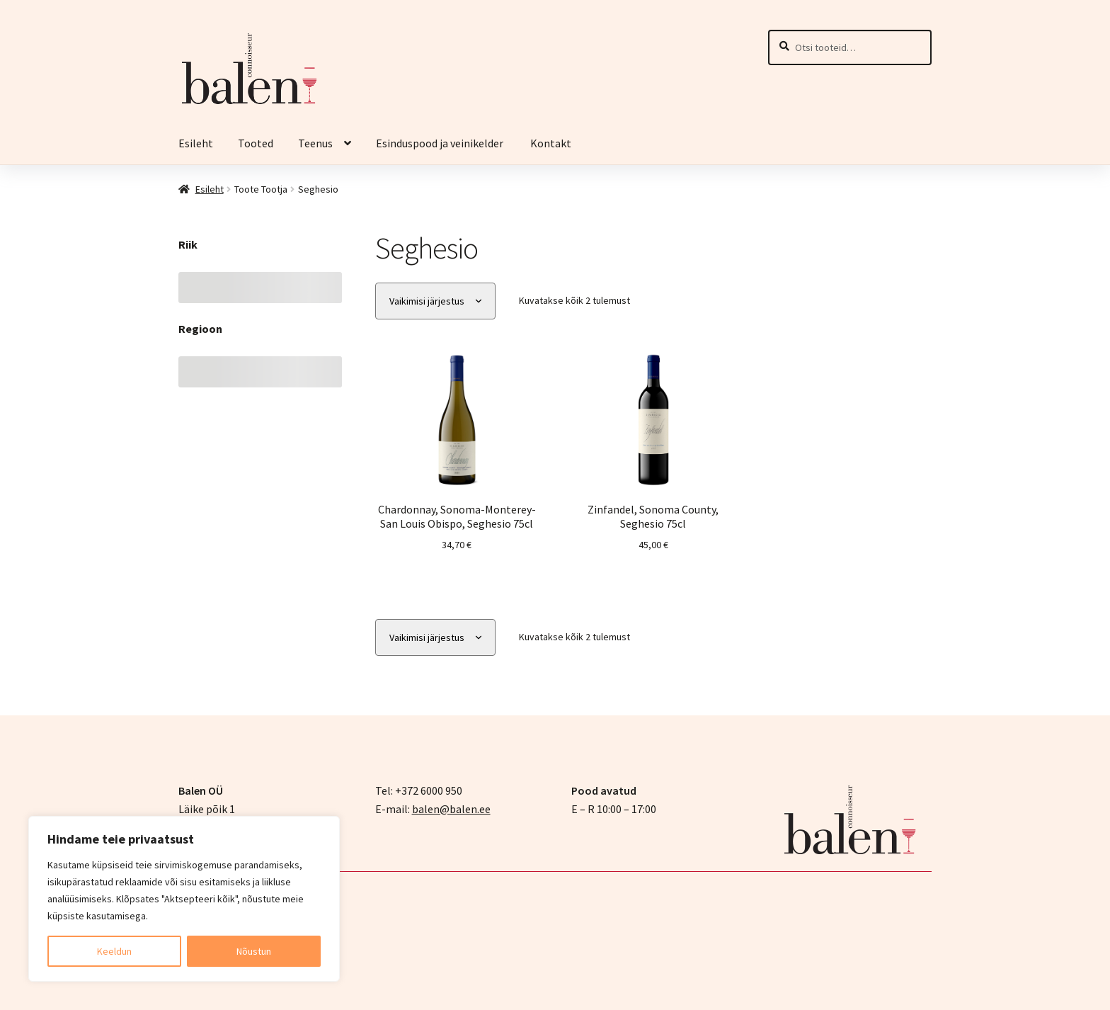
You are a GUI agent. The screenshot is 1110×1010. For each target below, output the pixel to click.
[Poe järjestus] (435, 301)
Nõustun (253, 951)
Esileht (195, 143)
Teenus (315, 143)
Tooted (255, 143)
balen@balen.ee (451, 809)
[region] (184, 899)
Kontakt (550, 143)
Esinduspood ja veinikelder (440, 143)
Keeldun (114, 951)
